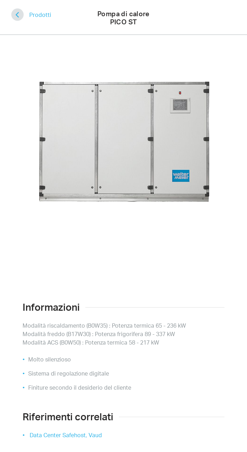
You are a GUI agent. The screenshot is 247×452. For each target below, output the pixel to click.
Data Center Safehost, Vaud (66, 435)
